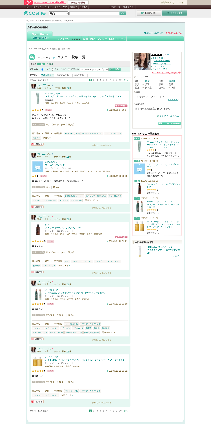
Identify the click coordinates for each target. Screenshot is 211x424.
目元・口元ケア (115, 196)
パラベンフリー (49, 266)
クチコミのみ (61, 69)
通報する (37, 144)
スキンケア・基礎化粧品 (96, 196)
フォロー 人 (158, 66)
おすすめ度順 (63, 75)
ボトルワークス (51, 357)
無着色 (89, 328)
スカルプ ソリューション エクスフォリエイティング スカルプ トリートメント (83, 96)
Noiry (47, 225)
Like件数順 (79, 75)
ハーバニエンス (51, 290)
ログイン (181, 2)
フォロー (102, 38)
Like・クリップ (117, 38)
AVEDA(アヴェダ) (52, 94)
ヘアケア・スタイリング (92, 133)
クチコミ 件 (159, 58)
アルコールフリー (40, 332)
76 (68, 88)
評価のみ (75, 69)
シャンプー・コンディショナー (59, 231)
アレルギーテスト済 (73, 332)
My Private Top (175, 33)
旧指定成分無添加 (91, 332)
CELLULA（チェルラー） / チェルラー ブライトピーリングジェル (163, 250)
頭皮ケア (49, 100)
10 (120, 80)
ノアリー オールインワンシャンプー (63, 227)
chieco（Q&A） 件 (162, 64)
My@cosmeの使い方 (153, 33)
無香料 (97, 328)
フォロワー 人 (160, 69)
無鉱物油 (36, 266)
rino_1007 (61, 57)
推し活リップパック (55, 165)
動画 (85, 38)
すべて (47, 69)
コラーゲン (63, 200)
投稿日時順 (46, 75)
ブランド (48, 7)
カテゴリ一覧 (114, 7)
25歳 (147, 81)
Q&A (65, 7)
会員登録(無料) (167, 2)
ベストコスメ (127, 7)
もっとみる (173, 99)
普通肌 (172, 81)
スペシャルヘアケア (113, 133)
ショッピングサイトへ (121, 106)
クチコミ (76, 38)
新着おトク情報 (78, 2)
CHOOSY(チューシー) (54, 162)
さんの (166, 73)
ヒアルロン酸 (76, 200)
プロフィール (62, 38)
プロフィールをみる (169, 116)
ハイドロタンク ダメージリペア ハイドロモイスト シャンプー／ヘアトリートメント (86, 360)
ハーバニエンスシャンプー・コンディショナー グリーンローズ (75, 293)
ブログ (57, 7)
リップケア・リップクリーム (58, 168)
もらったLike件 (162, 60)
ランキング (36, 7)
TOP (27, 7)
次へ (126, 80)
